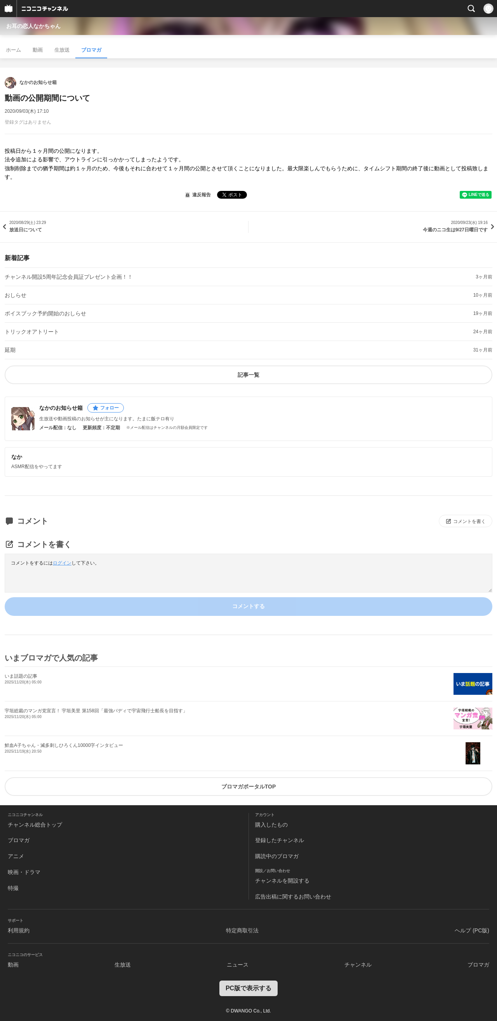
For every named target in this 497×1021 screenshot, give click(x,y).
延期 (10, 350)
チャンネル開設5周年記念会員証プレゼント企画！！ (69, 277)
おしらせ (15, 295)
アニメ (16, 856)
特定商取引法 (242, 930)
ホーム (13, 50)
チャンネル (358, 965)
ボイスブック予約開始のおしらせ (45, 313)
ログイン (62, 563)
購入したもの (271, 825)
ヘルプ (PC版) (472, 930)
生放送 (62, 50)
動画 (38, 50)
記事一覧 (248, 375)
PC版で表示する (248, 988)
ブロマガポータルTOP (248, 786)
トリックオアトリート (32, 331)
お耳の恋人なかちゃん (33, 26)
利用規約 (19, 930)
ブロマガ (91, 50)
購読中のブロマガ (277, 856)
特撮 (13, 888)
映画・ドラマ (24, 872)
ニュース (237, 965)
